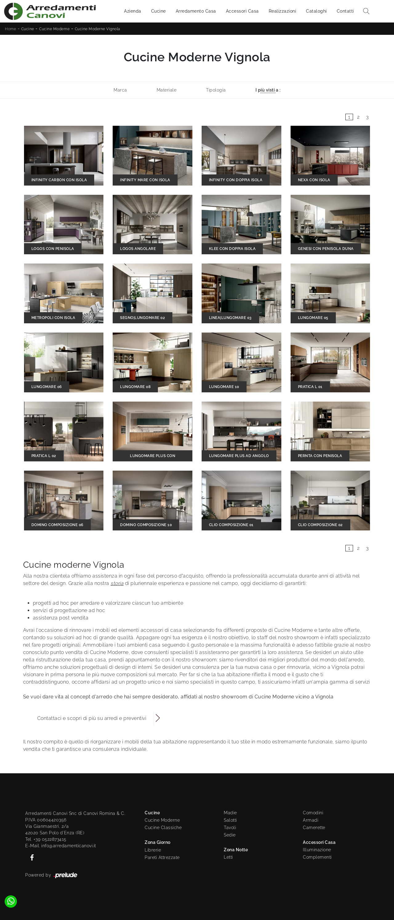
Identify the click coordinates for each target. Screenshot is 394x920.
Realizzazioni (282, 11)
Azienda (132, 11)
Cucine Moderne (54, 29)
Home (10, 29)
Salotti (230, 820)
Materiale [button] (167, 90)
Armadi (310, 820)
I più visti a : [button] (268, 90)
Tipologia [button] (216, 90)
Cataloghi (316, 11)
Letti (228, 857)
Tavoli (230, 827)
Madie (230, 812)
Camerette (314, 827)
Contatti (345, 11)
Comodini (313, 812)
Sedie (230, 834)
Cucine (158, 11)
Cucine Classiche (163, 827)
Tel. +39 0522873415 (45, 839)
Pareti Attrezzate (162, 857)
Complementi (317, 857)
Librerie (153, 850)
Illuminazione (317, 849)
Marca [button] (120, 90)
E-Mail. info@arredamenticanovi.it (60, 845)
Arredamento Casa (196, 11)
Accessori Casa (242, 11)
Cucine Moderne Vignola (97, 29)
